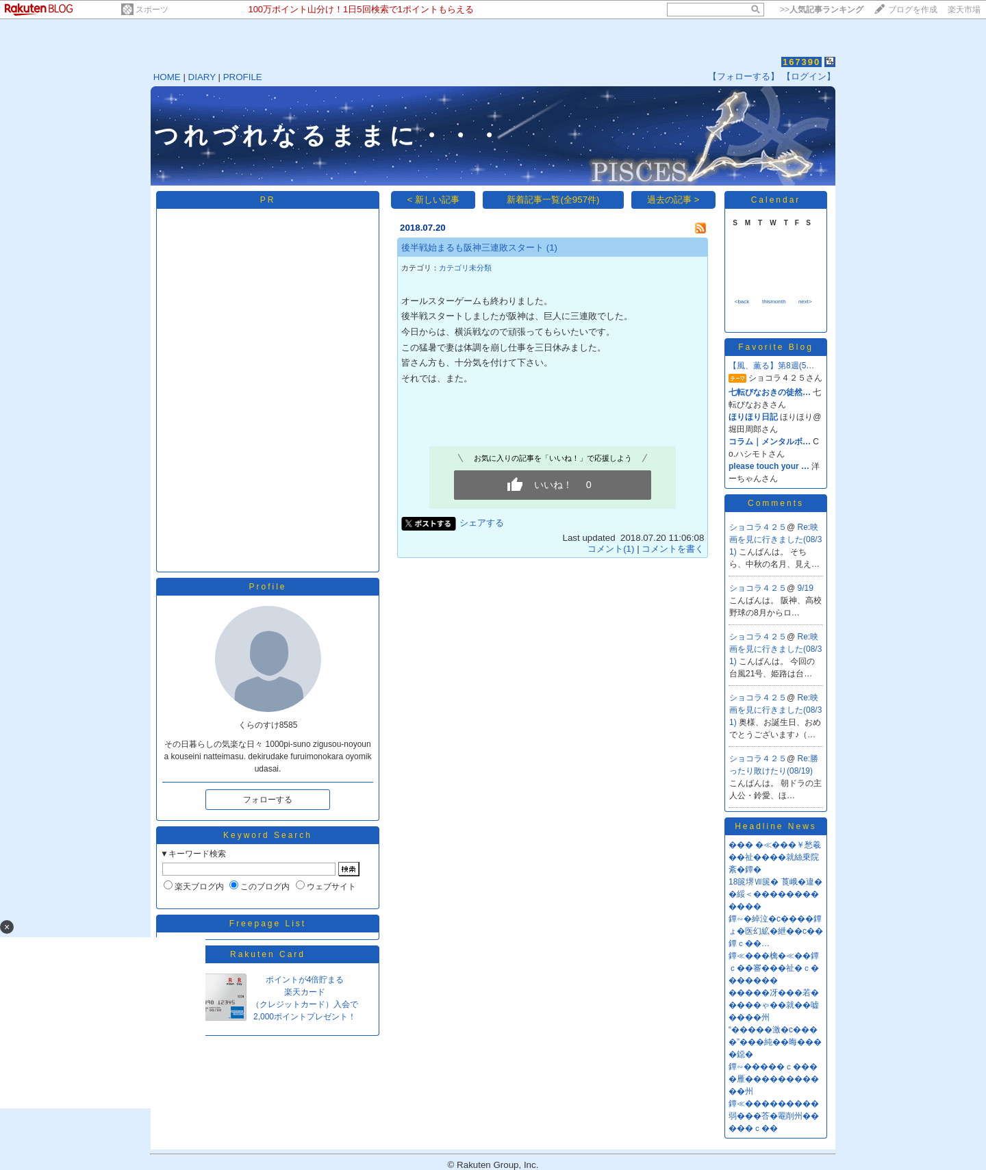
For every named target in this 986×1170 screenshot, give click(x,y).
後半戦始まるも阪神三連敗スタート (472, 247)
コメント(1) (610, 549)
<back (742, 301)
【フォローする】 (743, 76)
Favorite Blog (775, 347)
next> (805, 301)
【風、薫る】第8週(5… (771, 365)
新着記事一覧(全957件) (553, 199)
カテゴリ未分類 (465, 268)
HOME (167, 77)
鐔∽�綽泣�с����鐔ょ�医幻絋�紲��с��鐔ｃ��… (776, 931)
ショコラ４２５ (758, 527)
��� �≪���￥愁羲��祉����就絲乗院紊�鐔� (775, 857)
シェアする (481, 523)
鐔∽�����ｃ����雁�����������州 (774, 1079)
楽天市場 (964, 9)
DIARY (202, 77)
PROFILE (242, 77)
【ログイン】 (808, 76)
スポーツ (152, 9)
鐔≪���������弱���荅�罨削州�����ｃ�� (774, 1116)
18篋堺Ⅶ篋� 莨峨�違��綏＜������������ (775, 894)
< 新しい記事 (433, 199)
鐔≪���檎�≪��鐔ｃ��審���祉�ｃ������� (774, 968)
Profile (267, 587)
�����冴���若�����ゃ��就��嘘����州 (774, 1005)
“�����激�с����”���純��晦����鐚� (775, 1042)
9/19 (805, 588)
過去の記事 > (673, 199)
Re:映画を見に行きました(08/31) (775, 539)
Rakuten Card (267, 954)
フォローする (267, 799)
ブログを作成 (912, 9)
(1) (551, 247)
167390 (801, 62)
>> (821, 9)
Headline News (776, 826)
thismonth (774, 301)
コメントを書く (673, 549)
